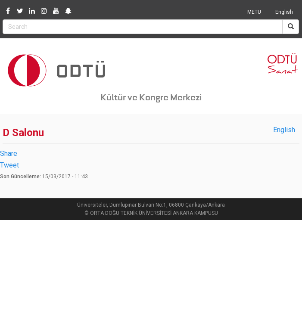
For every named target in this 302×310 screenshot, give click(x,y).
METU (254, 12)
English (284, 12)
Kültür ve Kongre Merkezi (151, 97)
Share (8, 153)
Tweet (9, 165)
